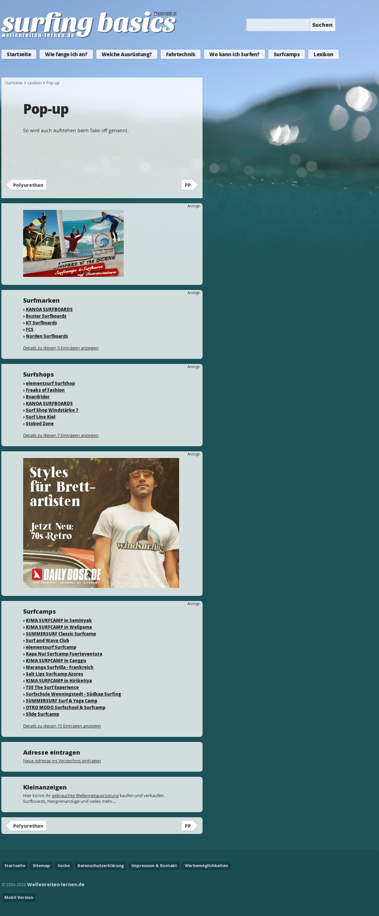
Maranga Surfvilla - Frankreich (60, 667)
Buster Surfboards (46, 316)
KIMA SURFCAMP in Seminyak (59, 620)
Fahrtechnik (181, 54)
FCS (30, 329)
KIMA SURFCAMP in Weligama (59, 627)
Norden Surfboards (47, 336)
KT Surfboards (41, 322)
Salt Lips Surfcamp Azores (54, 674)
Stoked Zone (40, 423)
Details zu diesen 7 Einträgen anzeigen (61, 435)
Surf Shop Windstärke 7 (52, 410)
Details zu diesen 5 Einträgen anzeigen (61, 348)
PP (188, 184)
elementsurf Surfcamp (51, 647)
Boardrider (38, 396)
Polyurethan (28, 184)
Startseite (19, 54)
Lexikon (323, 54)
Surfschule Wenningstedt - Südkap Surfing (73, 694)
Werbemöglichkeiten (206, 865)
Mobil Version (18, 897)
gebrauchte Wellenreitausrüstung (85, 795)
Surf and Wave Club (47, 640)
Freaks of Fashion (45, 390)
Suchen (322, 24)
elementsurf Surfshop (50, 383)
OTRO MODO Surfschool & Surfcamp (65, 707)
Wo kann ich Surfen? (234, 54)
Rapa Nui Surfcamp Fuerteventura (64, 654)
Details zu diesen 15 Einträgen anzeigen (62, 726)
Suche (64, 865)
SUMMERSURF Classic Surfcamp (61, 633)
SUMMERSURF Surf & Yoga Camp (61, 700)
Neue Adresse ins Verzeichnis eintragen (62, 761)
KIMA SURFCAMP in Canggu (56, 660)
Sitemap (41, 865)
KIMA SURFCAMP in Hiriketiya (59, 680)
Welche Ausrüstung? (127, 54)
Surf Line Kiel (40, 416)
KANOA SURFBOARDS (49, 309)
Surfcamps (287, 54)
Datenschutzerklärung (100, 865)
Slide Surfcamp (42, 714)
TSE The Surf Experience (52, 687)
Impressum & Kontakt (154, 865)
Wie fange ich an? (66, 54)
